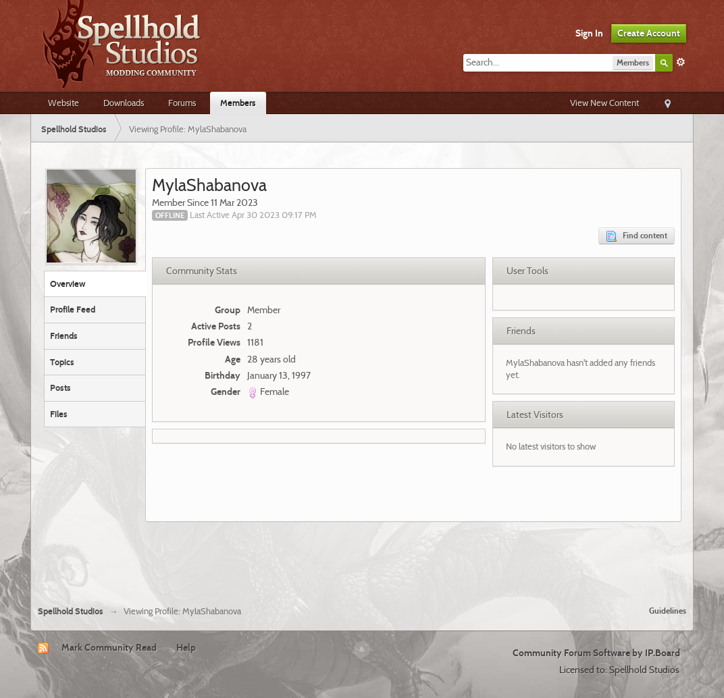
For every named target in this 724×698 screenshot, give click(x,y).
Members (238, 102)
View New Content (604, 102)
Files (59, 413)
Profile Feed (72, 309)
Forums (182, 102)
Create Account (648, 33)
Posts (60, 387)
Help (186, 647)
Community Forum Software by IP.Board (596, 653)
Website (63, 102)
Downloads (123, 102)
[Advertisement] (362, 558)
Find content (636, 236)
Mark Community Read (109, 647)
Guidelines (667, 611)
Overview (67, 283)
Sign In (589, 33)
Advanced (680, 62)
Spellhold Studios (70, 611)
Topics (62, 361)
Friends (64, 335)
